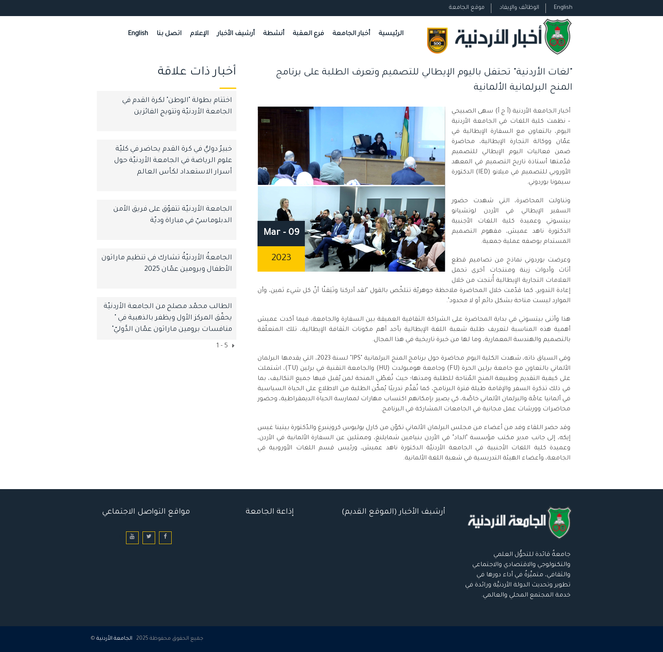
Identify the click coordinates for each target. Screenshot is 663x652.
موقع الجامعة (467, 8)
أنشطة (273, 34)
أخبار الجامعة (351, 34)
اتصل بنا (168, 34)
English (563, 8)
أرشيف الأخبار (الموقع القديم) (393, 512)
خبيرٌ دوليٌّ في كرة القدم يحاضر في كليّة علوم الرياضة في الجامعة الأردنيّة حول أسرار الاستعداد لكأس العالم (173, 161)
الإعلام (199, 34)
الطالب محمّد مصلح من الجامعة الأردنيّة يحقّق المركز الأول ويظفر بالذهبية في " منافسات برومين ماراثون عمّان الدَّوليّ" (168, 318)
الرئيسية (390, 34)
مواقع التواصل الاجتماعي (146, 512)
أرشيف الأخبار (236, 34)
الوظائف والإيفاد (519, 8)
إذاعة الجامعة (270, 512)
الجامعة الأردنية (114, 639)
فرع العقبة (308, 34)
